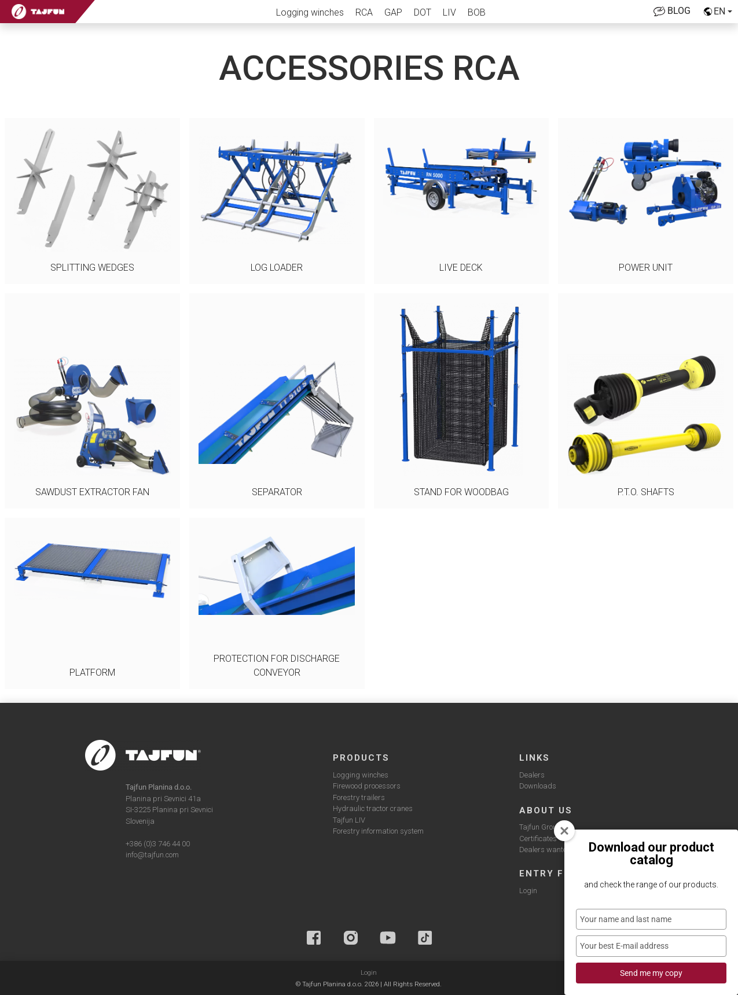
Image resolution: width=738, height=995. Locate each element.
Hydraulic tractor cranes (373, 808)
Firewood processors (367, 786)
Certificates (538, 838)
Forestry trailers (359, 797)
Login (528, 890)
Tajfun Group (540, 827)
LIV (449, 12)
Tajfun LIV (349, 820)
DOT (422, 12)
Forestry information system (378, 831)
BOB (477, 12)
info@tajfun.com (152, 854)
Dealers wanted (545, 849)
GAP (393, 12)
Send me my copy (651, 973)
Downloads (537, 786)
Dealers (532, 775)
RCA (364, 12)
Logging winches (310, 12)
